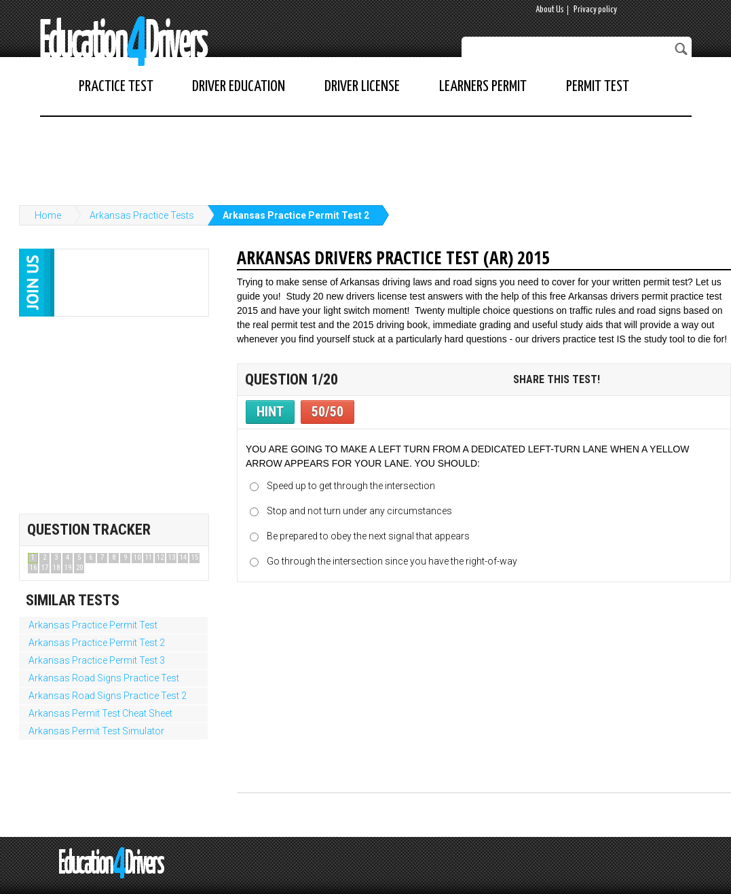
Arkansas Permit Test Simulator (96, 731)
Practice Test (116, 86)
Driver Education (238, 86)
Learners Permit (483, 86)
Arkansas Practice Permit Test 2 (296, 215)
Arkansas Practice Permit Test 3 (97, 660)
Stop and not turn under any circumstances (359, 511)
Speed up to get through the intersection (351, 485)
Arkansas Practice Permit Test (93, 625)
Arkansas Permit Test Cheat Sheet (100, 713)
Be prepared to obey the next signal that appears (368, 536)
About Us (550, 9)
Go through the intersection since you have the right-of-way (392, 561)
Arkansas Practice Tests (142, 215)
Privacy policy (595, 9)
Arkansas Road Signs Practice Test (104, 678)
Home (48, 215)
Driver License (362, 86)
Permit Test (597, 86)
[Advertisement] (366, 154)
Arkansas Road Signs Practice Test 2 (108, 695)
